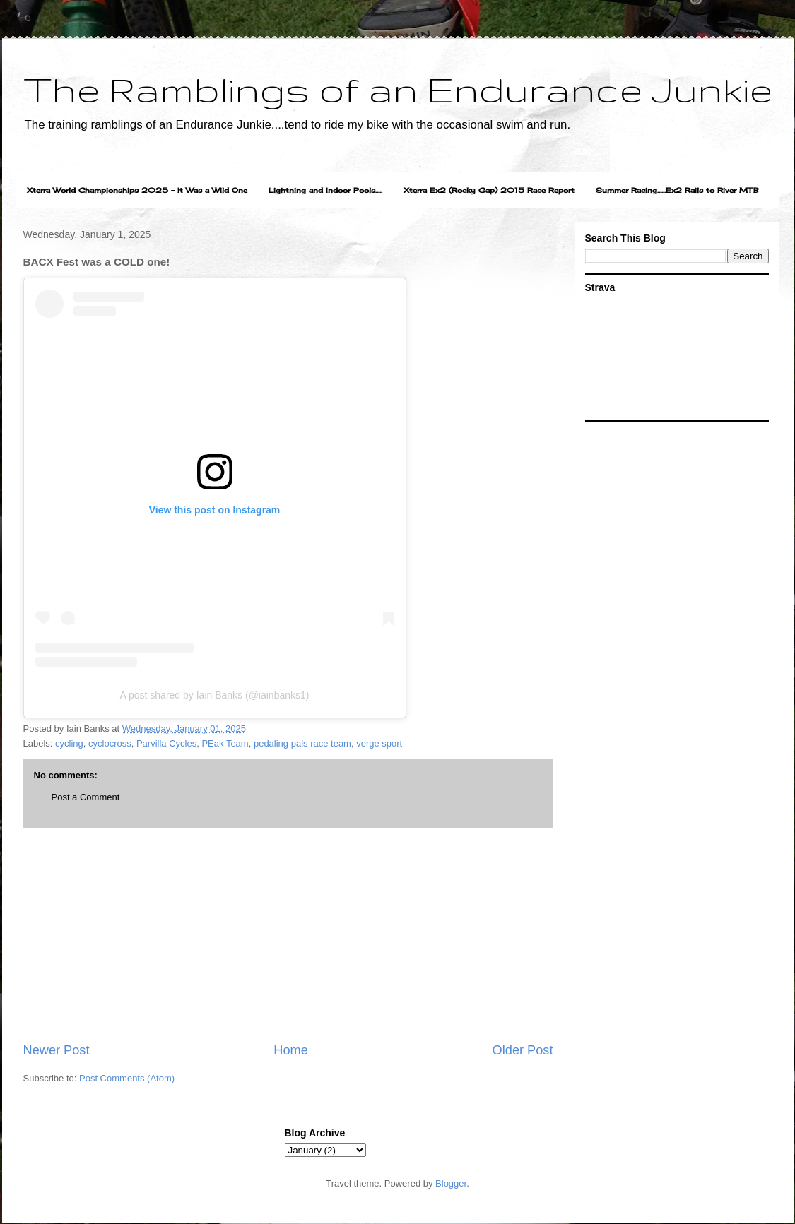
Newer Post (56, 1050)
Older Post (523, 1050)
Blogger (450, 1183)
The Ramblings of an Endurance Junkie (397, 89)
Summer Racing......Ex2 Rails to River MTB (677, 190)
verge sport (379, 743)
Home (290, 1050)
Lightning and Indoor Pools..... (325, 190)
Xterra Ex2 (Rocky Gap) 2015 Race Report (489, 190)
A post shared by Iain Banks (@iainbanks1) (215, 695)
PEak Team (224, 743)
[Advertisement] (288, 935)
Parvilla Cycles (166, 743)
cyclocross (109, 743)
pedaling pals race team (302, 743)
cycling (69, 743)
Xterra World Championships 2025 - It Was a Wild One (137, 190)
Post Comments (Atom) (127, 1078)
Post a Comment (86, 797)
